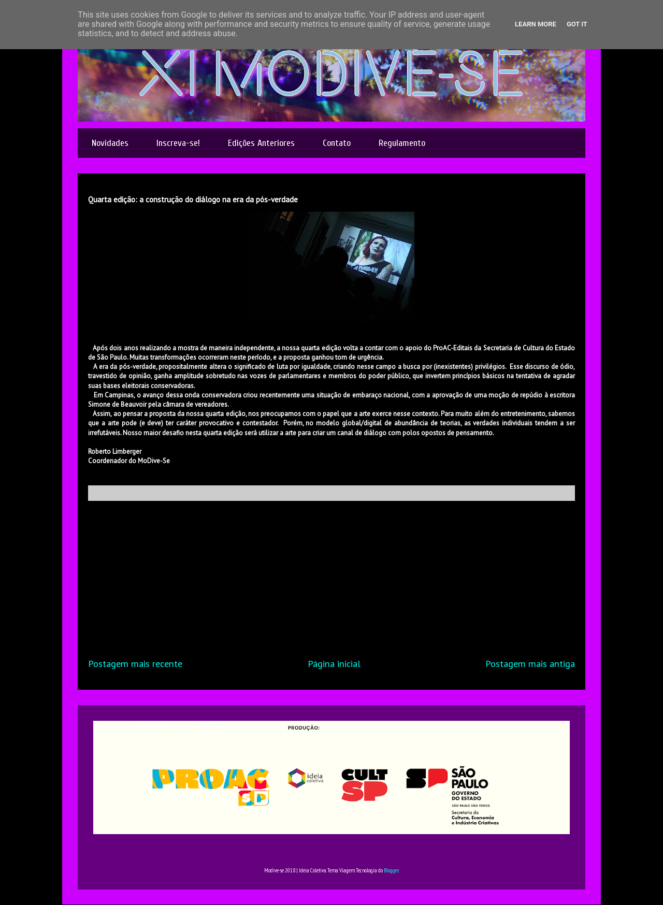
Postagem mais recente (135, 663)
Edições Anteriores (261, 143)
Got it (577, 24)
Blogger (391, 870)
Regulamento (402, 143)
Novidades (110, 143)
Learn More (535, 24)
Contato (337, 143)
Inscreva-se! (178, 143)
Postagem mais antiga (530, 663)
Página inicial (334, 663)
